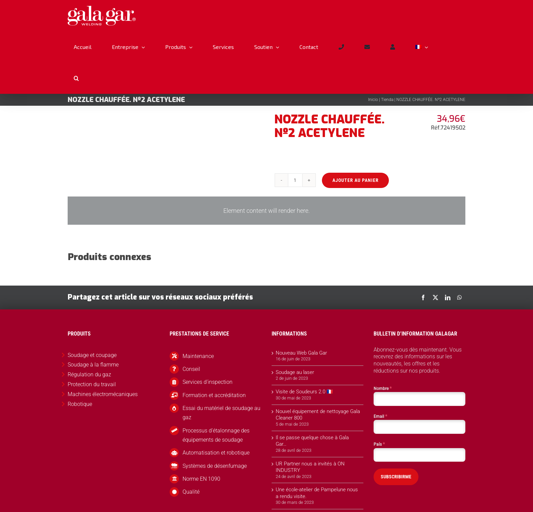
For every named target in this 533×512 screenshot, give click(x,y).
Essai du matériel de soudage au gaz (221, 413)
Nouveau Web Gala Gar (301, 353)
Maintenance (198, 356)
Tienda (387, 99)
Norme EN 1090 (201, 479)
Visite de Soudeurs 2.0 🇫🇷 (304, 392)
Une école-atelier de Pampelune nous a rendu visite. (317, 493)
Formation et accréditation (214, 395)
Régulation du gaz (89, 374)
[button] (76, 78)
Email (380, 416)
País (379, 444)
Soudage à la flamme (93, 364)
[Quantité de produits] (295, 180)
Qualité (191, 492)
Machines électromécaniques (103, 394)
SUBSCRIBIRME (396, 476)
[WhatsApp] (459, 297)
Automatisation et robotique (216, 452)
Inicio (373, 99)
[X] (435, 297)
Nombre (383, 388)
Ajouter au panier (355, 180)
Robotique (80, 404)
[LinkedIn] (448, 297)
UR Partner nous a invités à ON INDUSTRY (310, 467)
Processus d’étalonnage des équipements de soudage (216, 435)
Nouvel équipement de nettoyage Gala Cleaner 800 (318, 414)
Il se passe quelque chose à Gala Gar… (312, 440)
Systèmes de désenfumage (215, 466)
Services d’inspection (208, 382)
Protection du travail (92, 384)
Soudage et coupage (92, 355)
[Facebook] (423, 297)
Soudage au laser (295, 372)
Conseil (191, 369)
